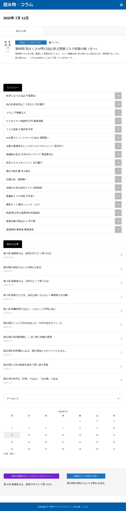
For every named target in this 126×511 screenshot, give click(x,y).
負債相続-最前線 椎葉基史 (64, 229)
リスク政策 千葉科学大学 (64, 129)
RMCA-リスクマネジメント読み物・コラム (69, 507)
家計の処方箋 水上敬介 (64, 171)
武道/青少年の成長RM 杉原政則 (64, 212)
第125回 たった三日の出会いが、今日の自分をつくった (33, 323)
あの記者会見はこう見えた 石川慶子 (64, 104)
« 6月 (5, 454)
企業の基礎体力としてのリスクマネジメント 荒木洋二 (64, 146)
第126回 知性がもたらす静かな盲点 (22, 267)
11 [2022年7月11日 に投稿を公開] (12, 435)
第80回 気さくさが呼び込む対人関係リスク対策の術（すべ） (57, 48)
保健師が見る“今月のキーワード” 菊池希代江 (64, 154)
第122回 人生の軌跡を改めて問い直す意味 (25, 364)
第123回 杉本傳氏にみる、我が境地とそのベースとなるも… (35, 350)
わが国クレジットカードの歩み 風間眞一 (64, 137)
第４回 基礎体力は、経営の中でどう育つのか (27, 253)
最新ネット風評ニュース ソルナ (64, 204)
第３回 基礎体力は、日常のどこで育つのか (26, 281)
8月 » (12, 454)
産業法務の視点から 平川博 (64, 221)
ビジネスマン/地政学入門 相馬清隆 (64, 121)
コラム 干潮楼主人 (64, 112)
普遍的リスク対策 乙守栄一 (31, 42)
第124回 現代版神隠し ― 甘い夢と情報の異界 (27, 337)
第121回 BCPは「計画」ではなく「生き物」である (30, 378)
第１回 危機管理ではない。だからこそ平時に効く (29, 309)
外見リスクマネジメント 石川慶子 (64, 162)
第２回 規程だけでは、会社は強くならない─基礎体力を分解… (36, 295)
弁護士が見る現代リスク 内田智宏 (64, 187)
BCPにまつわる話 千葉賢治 (64, 95)
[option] (31, 482)
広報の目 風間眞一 (64, 179)
